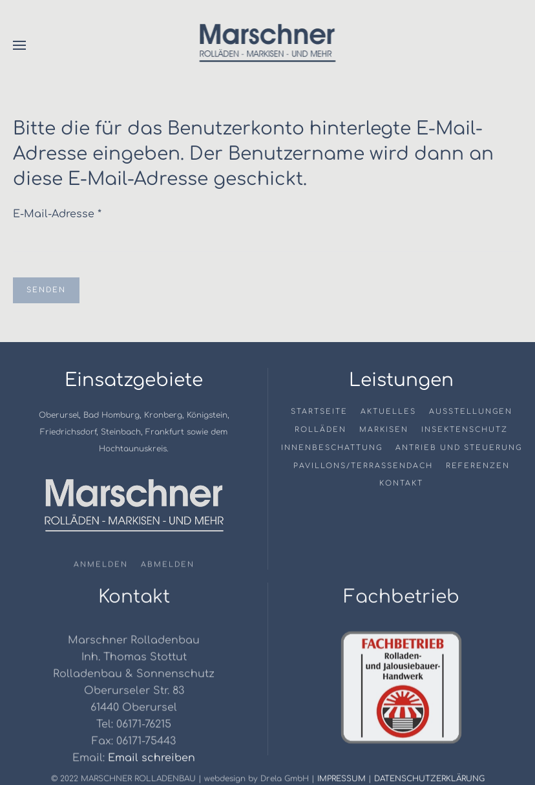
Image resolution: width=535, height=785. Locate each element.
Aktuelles (388, 411)
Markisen (383, 429)
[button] (19, 45)
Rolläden (320, 429)
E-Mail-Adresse (57, 214)
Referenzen (478, 466)
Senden (46, 290)
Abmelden (167, 566)
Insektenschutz (464, 429)
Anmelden (101, 566)
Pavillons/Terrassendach (363, 466)
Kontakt (401, 483)
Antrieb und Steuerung (458, 448)
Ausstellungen (470, 411)
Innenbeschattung (332, 448)
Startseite (319, 411)
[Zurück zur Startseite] (267, 45)
